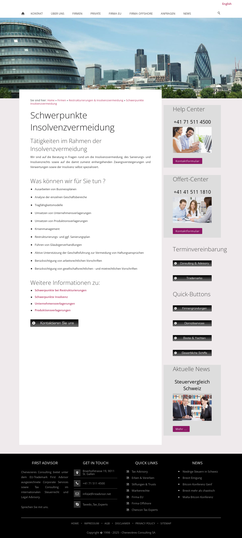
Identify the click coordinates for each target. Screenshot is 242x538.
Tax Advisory (140, 471)
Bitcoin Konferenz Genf (197, 484)
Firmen (61, 100)
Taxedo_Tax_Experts (95, 504)
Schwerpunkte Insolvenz (51, 297)
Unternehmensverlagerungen (55, 303)
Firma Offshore (141, 503)
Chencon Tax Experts (145, 509)
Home (51, 100)
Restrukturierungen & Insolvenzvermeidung (96, 100)
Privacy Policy (145, 523)
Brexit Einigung (192, 477)
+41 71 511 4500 (192, 121)
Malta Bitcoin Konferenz (198, 497)
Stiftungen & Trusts (144, 484)
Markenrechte (140, 490)
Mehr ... (181, 429)
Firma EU (137, 497)
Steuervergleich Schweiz (192, 385)
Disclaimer (122, 523)
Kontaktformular (187, 161)
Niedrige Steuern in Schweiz (200, 471)
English (227, 4)
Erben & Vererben (143, 477)
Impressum (91, 523)
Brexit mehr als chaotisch (199, 490)
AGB (107, 523)
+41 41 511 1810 (192, 192)
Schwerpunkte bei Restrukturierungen (61, 290)
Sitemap (165, 523)
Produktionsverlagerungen (53, 310)
